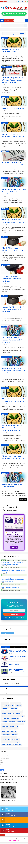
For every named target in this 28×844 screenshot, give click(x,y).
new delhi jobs (5, 731)
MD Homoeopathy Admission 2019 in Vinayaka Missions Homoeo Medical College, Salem (13, 80)
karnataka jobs (15, 718)
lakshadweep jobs (21, 721)
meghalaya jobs (14, 726)
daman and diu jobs (17, 710)
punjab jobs (14, 734)
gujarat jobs (11, 713)
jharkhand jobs (5, 718)
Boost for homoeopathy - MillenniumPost (10, 587)
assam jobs (18, 705)
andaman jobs (5, 703)
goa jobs (4, 713)
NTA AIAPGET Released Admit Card (13, 108)
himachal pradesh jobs (7, 716)
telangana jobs (15, 739)
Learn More (14, 547)
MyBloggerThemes (14, 840)
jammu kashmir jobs (19, 716)
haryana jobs (19, 713)
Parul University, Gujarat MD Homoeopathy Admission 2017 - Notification (12, 340)
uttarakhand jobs (6, 744)
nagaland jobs (14, 729)
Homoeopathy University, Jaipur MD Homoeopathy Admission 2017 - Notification (13, 309)
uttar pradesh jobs (14, 742)
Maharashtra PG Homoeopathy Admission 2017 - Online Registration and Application (12, 428)
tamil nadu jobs (6, 739)
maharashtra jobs (18, 723)
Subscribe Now (14, 614)
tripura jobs (5, 742)
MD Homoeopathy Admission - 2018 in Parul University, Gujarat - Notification (14, 191)
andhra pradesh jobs (16, 703)
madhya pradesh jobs (7, 723)
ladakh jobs (12, 721)
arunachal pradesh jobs (8, 705)
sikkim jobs (13, 736)
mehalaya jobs (5, 729)
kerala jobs (4, 721)
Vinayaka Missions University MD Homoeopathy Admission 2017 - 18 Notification (13, 370)
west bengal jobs (17, 744)
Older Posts (23, 499)
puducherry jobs (6, 734)
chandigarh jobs (13, 708)
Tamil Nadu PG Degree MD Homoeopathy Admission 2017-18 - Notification (13, 278)
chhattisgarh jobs (6, 710)
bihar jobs (4, 708)
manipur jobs (5, 726)
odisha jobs (13, 731)
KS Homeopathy (13, 838)
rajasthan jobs (5, 736)
